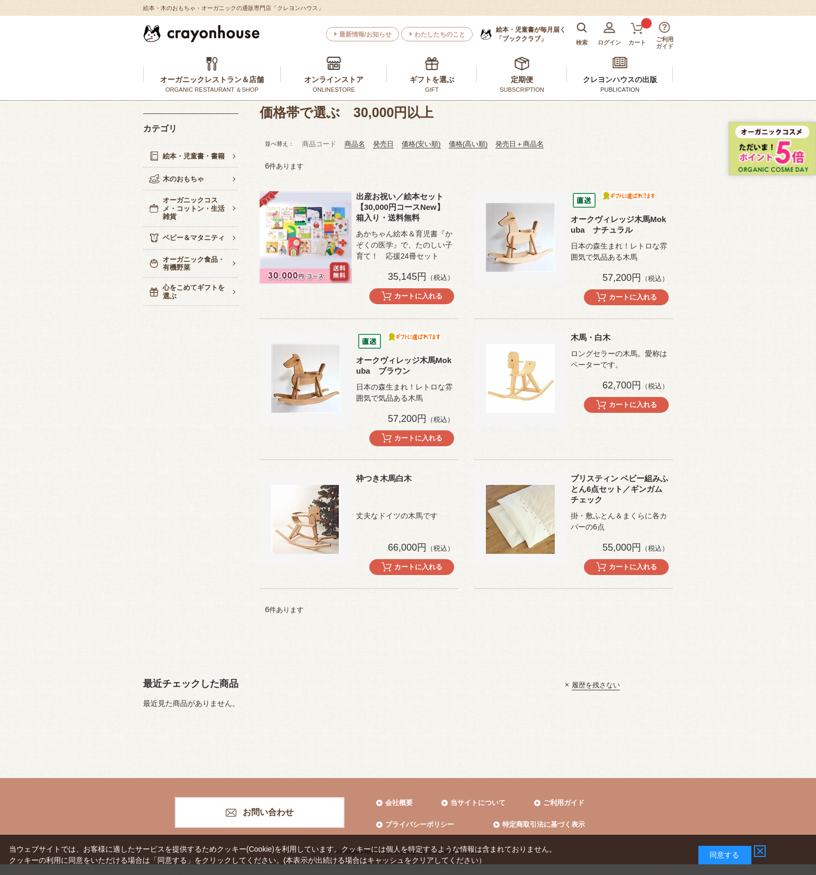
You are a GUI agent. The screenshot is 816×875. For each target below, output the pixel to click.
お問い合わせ (268, 812)
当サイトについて (477, 803)
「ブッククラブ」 (531, 33)
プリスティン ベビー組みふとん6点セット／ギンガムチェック (619, 489)
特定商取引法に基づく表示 (543, 824)
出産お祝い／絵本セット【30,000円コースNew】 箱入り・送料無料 (400, 207)
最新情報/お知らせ (365, 34)
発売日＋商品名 (519, 144)
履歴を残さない (596, 684)
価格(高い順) (468, 144)
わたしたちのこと (439, 34)
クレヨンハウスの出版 (620, 79)
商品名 (354, 144)
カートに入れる (418, 296)
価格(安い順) (421, 144)
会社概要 (399, 803)
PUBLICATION (620, 89)
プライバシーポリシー (419, 824)
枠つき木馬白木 (384, 478)
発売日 (383, 144)
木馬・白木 (590, 337)
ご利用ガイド (563, 803)
